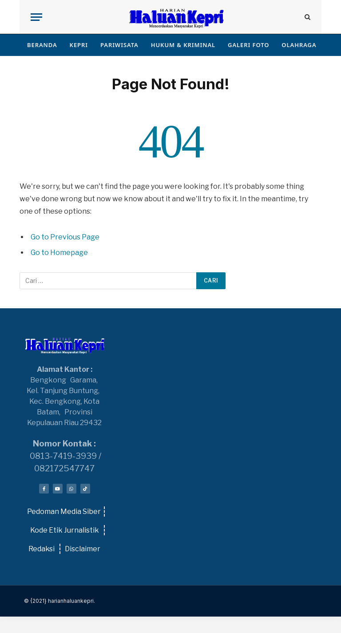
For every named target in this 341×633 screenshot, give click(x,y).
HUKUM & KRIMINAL (183, 45)
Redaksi (41, 549)
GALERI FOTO (248, 45)
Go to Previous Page (65, 237)
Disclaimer (82, 549)
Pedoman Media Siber (64, 511)
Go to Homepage (59, 252)
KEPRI (79, 45)
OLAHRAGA (299, 45)
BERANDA (42, 45)
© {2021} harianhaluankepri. (59, 600)
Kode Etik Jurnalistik (64, 530)
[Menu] (36, 17)
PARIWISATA (119, 45)
